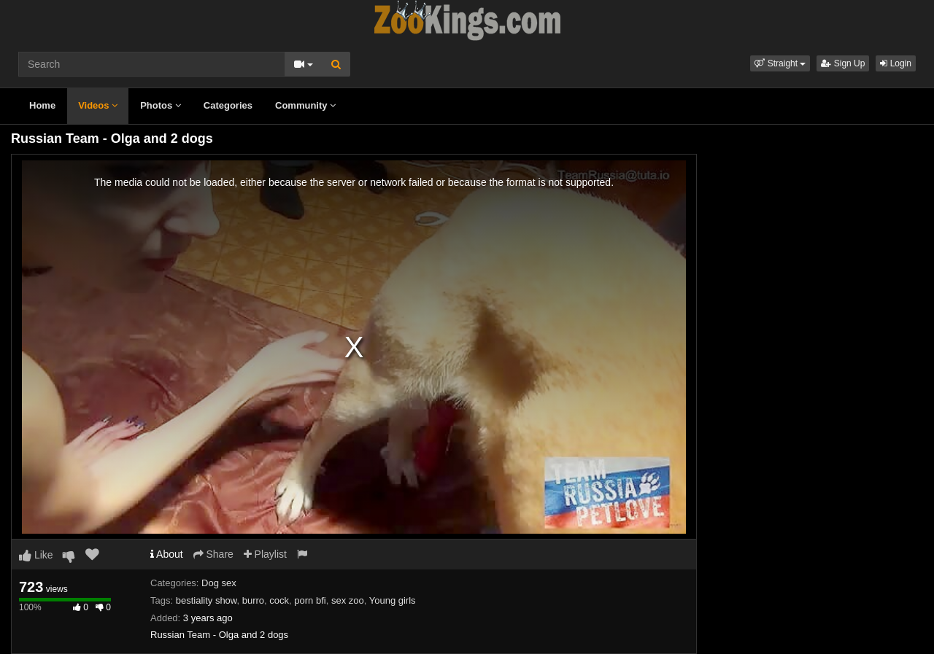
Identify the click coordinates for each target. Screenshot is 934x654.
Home (42, 105)
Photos (160, 105)
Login (895, 63)
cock (279, 600)
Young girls (392, 600)
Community (305, 105)
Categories (228, 105)
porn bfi (309, 600)
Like (36, 555)
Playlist (265, 554)
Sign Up (843, 63)
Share (213, 554)
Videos (97, 105)
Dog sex (218, 582)
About (166, 554)
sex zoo (347, 600)
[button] (780, 63)
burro (253, 600)
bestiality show (206, 600)
